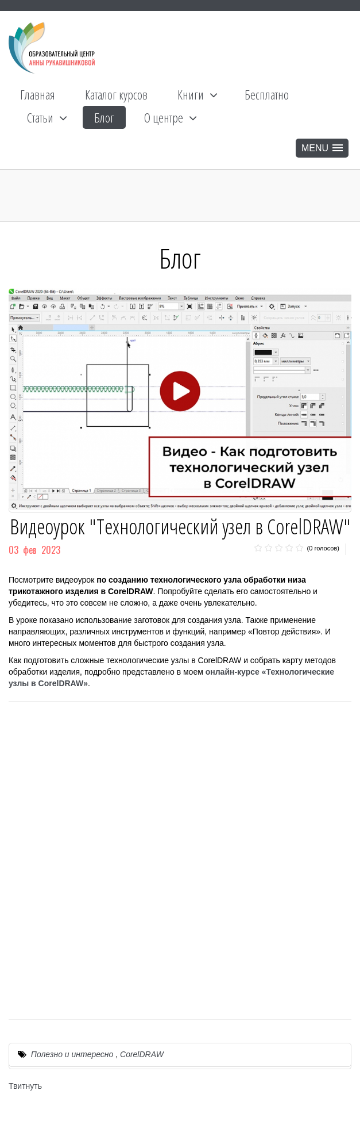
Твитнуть (25, 1086)
